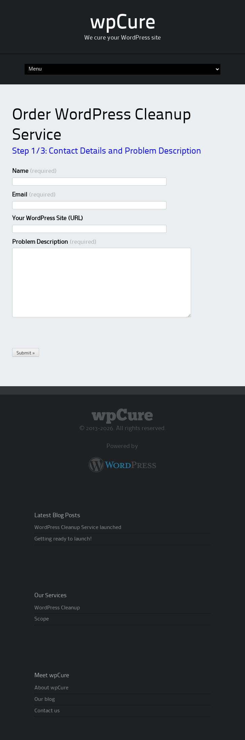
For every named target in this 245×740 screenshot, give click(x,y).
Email (34, 194)
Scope (41, 619)
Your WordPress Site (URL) (47, 218)
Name (34, 171)
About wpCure (51, 688)
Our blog (44, 699)
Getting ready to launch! (63, 539)
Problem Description (54, 242)
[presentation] (63, 335)
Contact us (47, 711)
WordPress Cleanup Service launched (77, 527)
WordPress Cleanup (57, 608)
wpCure (122, 23)
